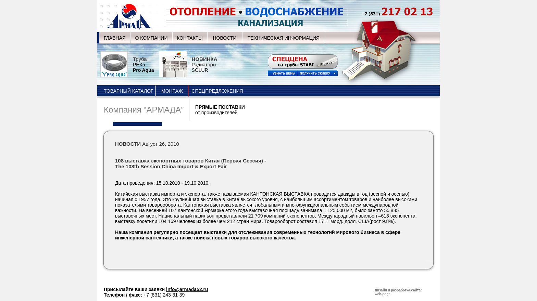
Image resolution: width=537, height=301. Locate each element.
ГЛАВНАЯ (115, 38)
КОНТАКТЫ (190, 38)
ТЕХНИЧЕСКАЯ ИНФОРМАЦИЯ (284, 38)
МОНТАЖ (172, 91)
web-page (382, 294)
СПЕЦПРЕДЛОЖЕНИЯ (217, 91)
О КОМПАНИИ (151, 38)
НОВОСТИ (224, 38)
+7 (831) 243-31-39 (164, 295)
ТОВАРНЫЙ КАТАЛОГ (128, 91)
